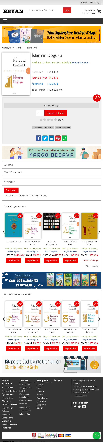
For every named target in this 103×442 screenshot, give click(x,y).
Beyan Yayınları (13, 251)
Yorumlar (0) (10, 181)
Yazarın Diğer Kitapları (15, 206)
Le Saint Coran (14, 241)
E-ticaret (47, 423)
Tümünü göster (92, 266)
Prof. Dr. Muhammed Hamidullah (19, 248)
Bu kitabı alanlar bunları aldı (17, 280)
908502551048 (81, 368)
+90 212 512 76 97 (81, 365)
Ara (67, 10)
